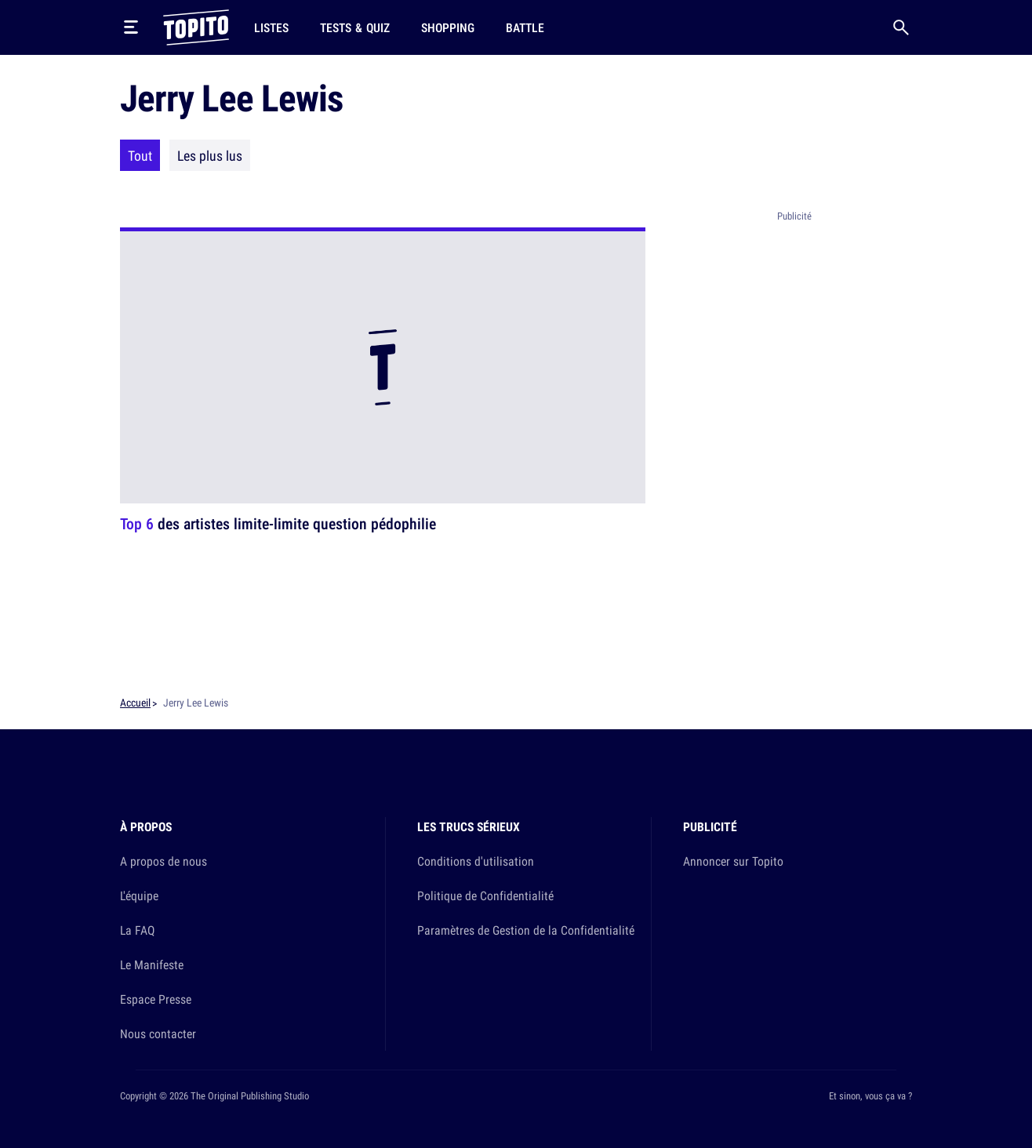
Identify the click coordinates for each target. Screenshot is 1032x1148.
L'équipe (139, 895)
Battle (525, 27)
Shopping (447, 27)
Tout (140, 155)
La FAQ (137, 930)
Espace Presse (155, 999)
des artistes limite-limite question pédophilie (278, 523)
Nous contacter (158, 1033)
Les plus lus (209, 155)
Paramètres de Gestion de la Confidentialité (525, 930)
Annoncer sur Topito (733, 861)
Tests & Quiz (355, 27)
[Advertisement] (794, 462)
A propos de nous (163, 861)
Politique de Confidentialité (485, 895)
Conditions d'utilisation (475, 861)
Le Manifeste (152, 964)
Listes (271, 27)
